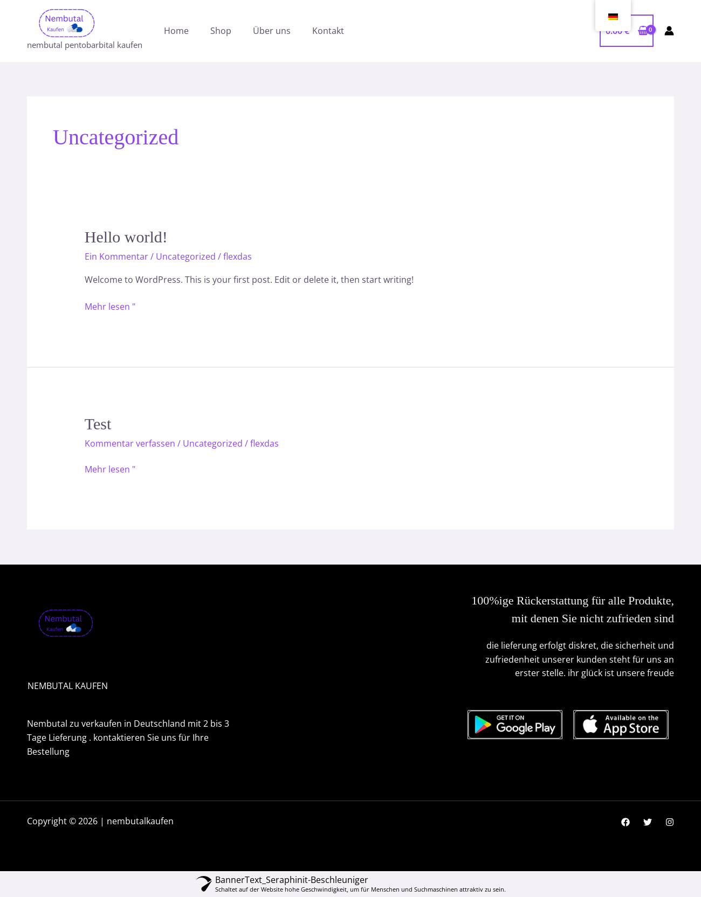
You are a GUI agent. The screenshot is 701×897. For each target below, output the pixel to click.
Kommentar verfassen (130, 443)
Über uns (272, 31)
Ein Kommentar (116, 256)
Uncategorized (186, 256)
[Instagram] (669, 822)
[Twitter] (647, 822)
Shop (220, 31)
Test (98, 424)
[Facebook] (625, 822)
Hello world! (126, 237)
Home (176, 31)
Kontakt (328, 31)
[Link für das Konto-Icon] (669, 31)
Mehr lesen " (110, 306)
